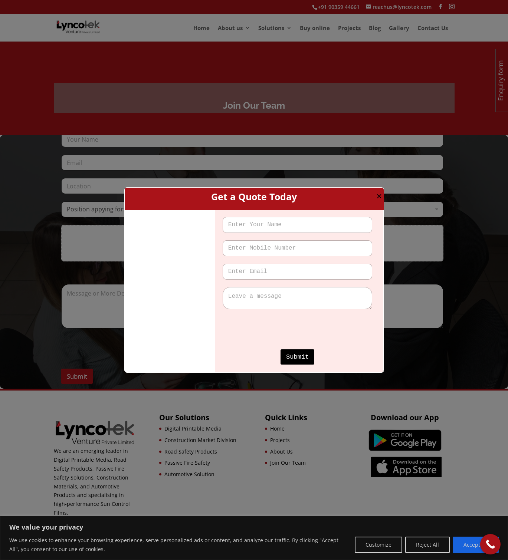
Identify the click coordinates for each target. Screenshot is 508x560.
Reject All (427, 544)
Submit (297, 357)
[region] (254, 538)
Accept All (475, 544)
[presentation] (279, 344)
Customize (378, 544)
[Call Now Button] (490, 544)
